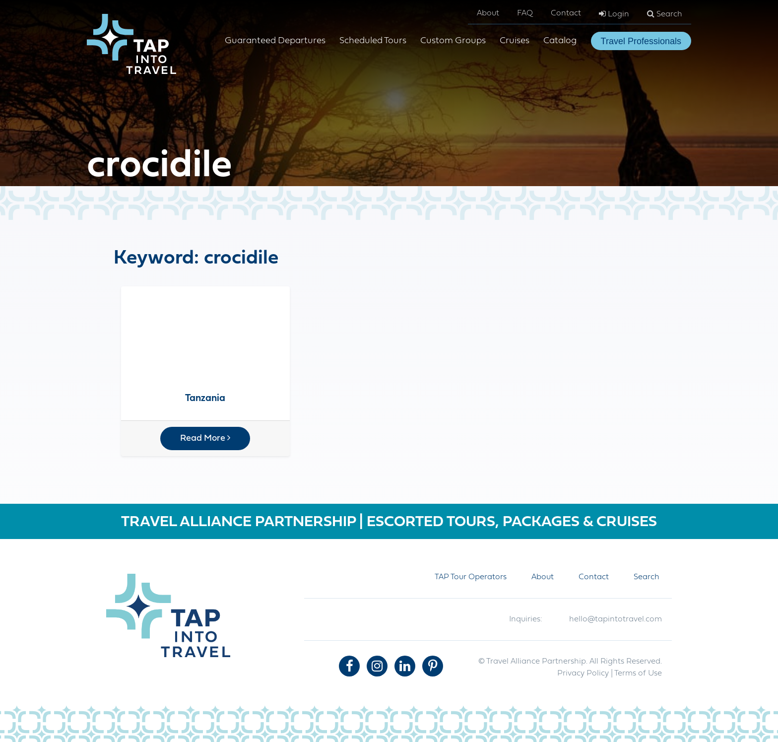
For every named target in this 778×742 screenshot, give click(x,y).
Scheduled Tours (372, 41)
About (488, 13)
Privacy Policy (583, 673)
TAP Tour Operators (471, 577)
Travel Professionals (641, 41)
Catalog (560, 41)
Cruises (514, 41)
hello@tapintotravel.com (615, 619)
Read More (205, 438)
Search (664, 13)
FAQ (525, 13)
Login (614, 13)
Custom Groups (453, 41)
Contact (566, 13)
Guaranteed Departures (275, 41)
